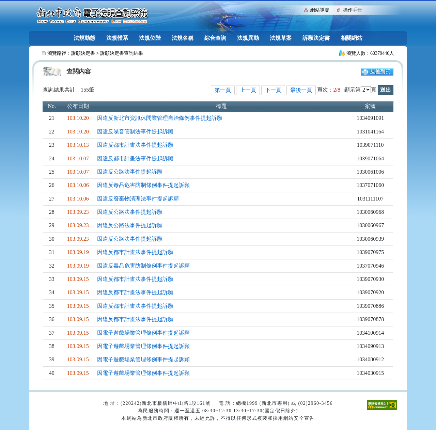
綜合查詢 (215, 38)
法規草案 (281, 38)
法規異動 (248, 38)
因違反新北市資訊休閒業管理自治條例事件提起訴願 (159, 118)
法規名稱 (182, 38)
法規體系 (117, 38)
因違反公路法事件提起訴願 (129, 172)
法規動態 (84, 38)
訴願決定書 (316, 38)
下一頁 (273, 90)
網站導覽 (319, 10)
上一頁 (248, 90)
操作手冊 (352, 10)
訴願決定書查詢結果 (121, 53)
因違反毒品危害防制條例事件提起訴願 (143, 185)
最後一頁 (301, 90)
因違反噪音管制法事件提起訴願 (135, 131)
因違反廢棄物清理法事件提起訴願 (138, 199)
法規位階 (150, 38)
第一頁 (223, 90)
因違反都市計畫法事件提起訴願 (135, 145)
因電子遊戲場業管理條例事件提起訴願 (143, 333)
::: (297, 9)
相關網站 (351, 38)
